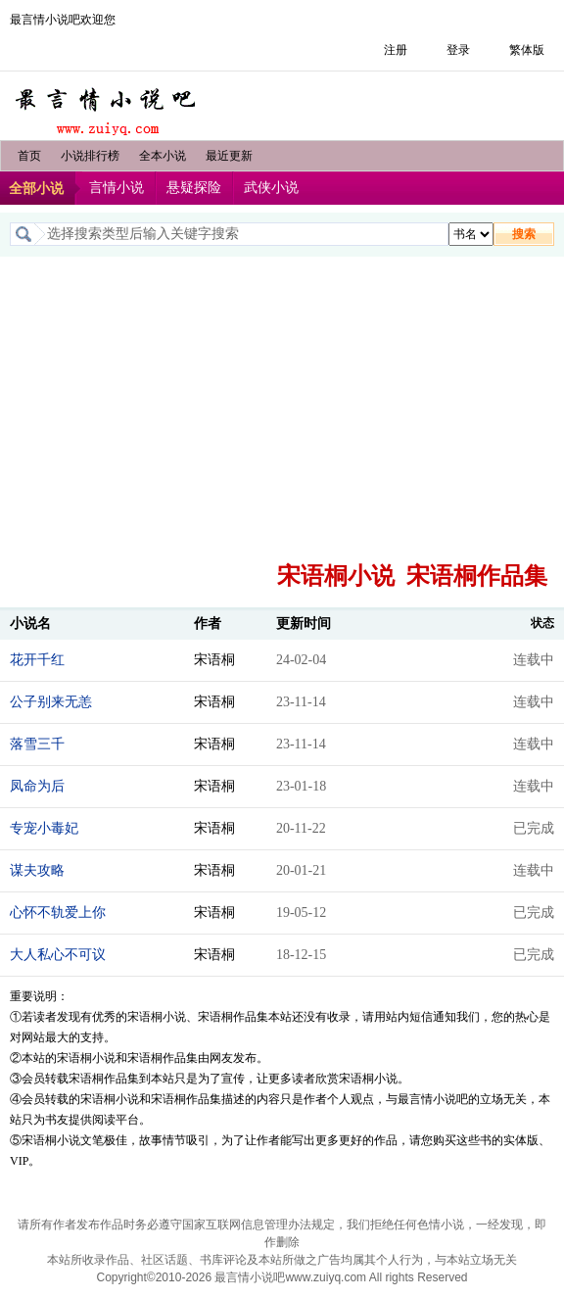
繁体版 (526, 50)
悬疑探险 (193, 187)
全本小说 (162, 156)
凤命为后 (37, 786)
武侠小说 (271, 187)
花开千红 (37, 659)
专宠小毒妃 (44, 828)
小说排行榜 (90, 156)
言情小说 (116, 187)
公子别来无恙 (51, 702)
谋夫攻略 (37, 870)
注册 (395, 50)
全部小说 (36, 188)
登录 (458, 50)
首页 (29, 156)
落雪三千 (37, 744)
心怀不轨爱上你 (58, 912)
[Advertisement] (282, 403)
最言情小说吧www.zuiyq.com (290, 1277)
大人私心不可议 (58, 954)
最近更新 (229, 156)
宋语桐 (214, 659)
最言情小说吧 (107, 106)
